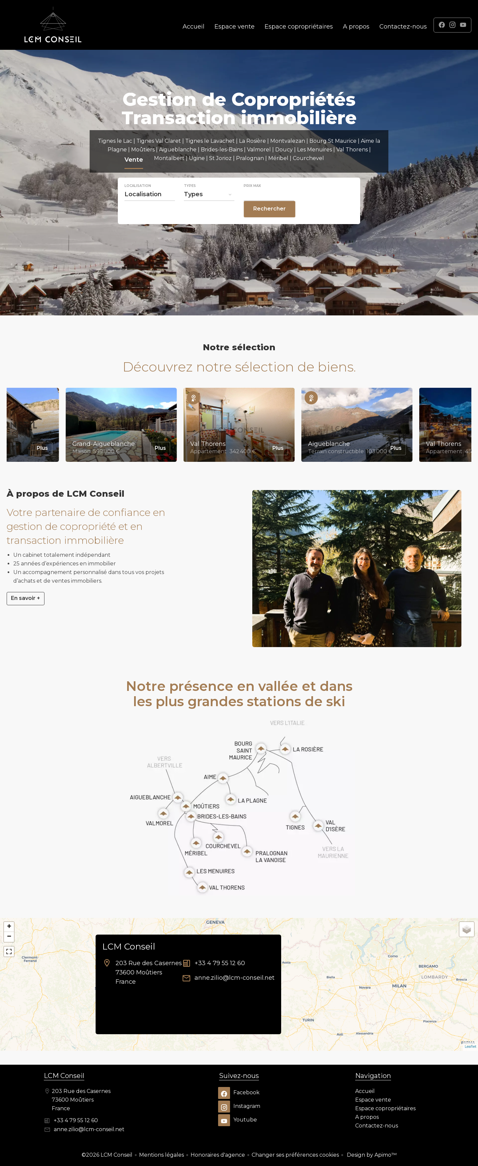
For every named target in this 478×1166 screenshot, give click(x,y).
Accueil (53, 25)
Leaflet (470, 1046)
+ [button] (9, 927)
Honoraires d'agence (218, 1155)
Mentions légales (161, 1155)
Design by (371, 1155)
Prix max (252, 199)
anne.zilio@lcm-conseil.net (235, 977)
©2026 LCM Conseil (107, 1155)
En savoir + (25, 598)
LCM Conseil (128, 946)
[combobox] (149, 207)
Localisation (137, 199)
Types (190, 199)
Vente (133, 174)
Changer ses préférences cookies (295, 1155)
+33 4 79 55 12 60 (220, 963)
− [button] (9, 937)
